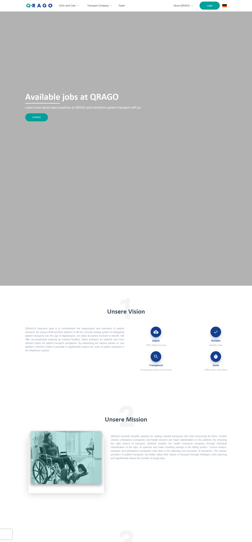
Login (210, 5)
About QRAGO (182, 5)
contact (36, 117)
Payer (122, 5)
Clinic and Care (67, 5)
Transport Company (98, 5)
